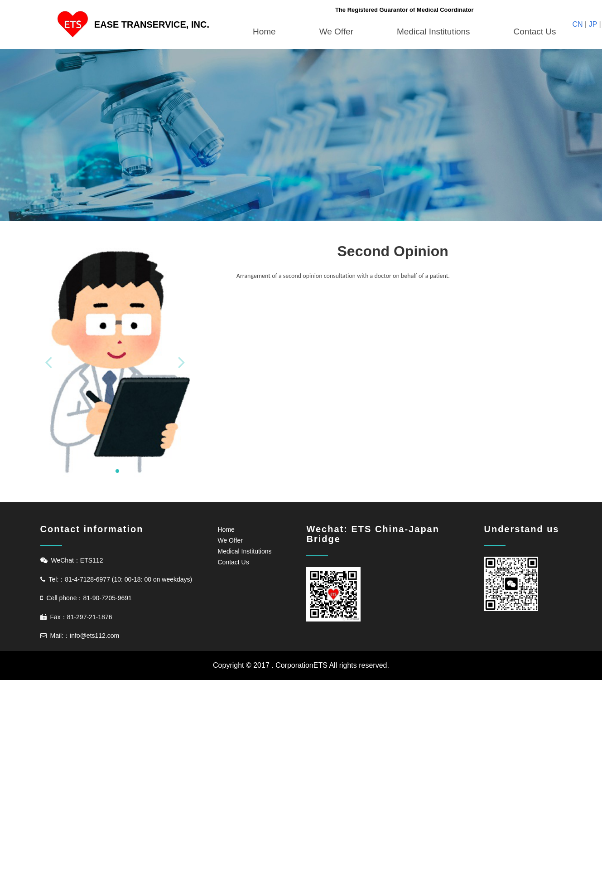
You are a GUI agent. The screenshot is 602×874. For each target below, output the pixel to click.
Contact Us (535, 31)
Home (264, 31)
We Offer (336, 31)
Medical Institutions (433, 31)
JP (593, 24)
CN (579, 24)
